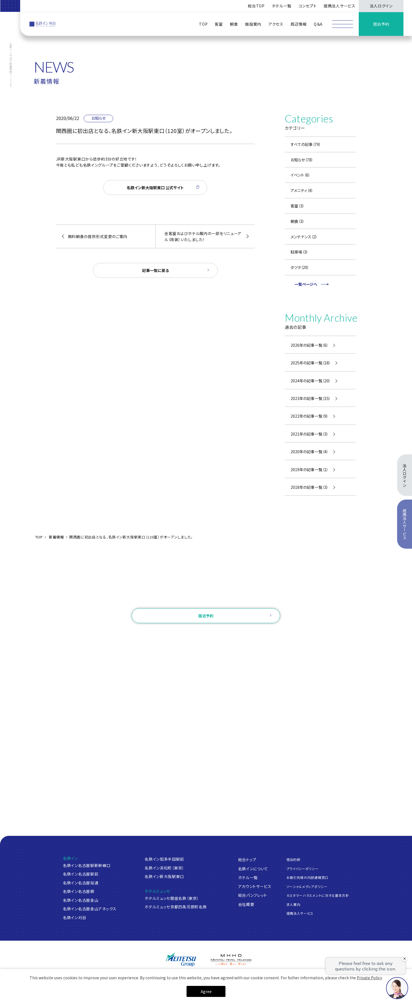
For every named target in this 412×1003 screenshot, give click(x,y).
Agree (206, 991)
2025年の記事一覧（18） (311, 363)
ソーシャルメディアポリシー (307, 886)
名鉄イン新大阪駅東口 (164, 876)
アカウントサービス (255, 886)
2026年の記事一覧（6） (309, 345)
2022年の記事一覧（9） (309, 416)
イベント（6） (300, 175)
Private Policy (369, 977)
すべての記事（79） (306, 144)
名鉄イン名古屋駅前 (80, 874)
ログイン (173, 634)
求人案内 (293, 904)
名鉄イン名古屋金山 (80, 900)
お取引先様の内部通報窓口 (307, 877)
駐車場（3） (299, 252)
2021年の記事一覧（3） (309, 434)
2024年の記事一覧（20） (311, 380)
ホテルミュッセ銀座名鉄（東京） (172, 898)
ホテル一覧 (248, 877)
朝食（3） (297, 221)
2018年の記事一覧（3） (309, 487)
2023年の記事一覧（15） (311, 398)
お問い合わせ (206, 600)
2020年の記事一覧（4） (309, 451)
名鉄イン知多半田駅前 (164, 859)
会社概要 (246, 904)
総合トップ (247, 859)
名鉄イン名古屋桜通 (80, 882)
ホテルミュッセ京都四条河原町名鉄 (176, 906)
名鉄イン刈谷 (74, 917)
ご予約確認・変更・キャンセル (132, 634)
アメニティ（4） (302, 190)
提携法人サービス (339, 6)
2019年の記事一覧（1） (309, 469)
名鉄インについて (253, 868)
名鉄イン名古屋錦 (78, 891)
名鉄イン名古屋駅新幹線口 (86, 865)
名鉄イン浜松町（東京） (164, 868)
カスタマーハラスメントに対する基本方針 (317, 895)
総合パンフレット (252, 895)
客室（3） (297, 206)
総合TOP (256, 6)
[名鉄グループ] (181, 960)
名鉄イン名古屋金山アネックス (89, 908)
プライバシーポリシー (302, 868)
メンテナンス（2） (304, 236)
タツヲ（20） (300, 267)
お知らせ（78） (302, 159)
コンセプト (308, 6)
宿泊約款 (293, 859)
